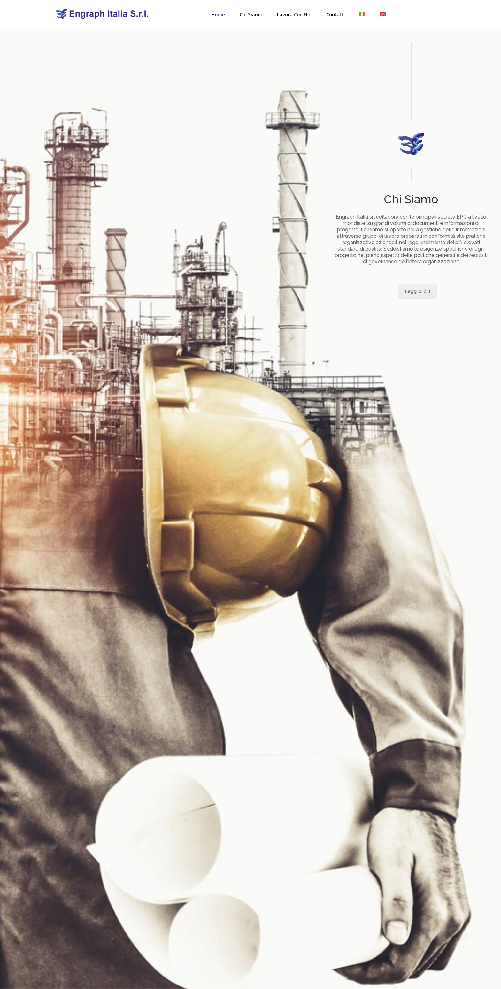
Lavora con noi (294, 14)
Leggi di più (417, 291)
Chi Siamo (251, 14)
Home (218, 14)
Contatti (335, 14)
